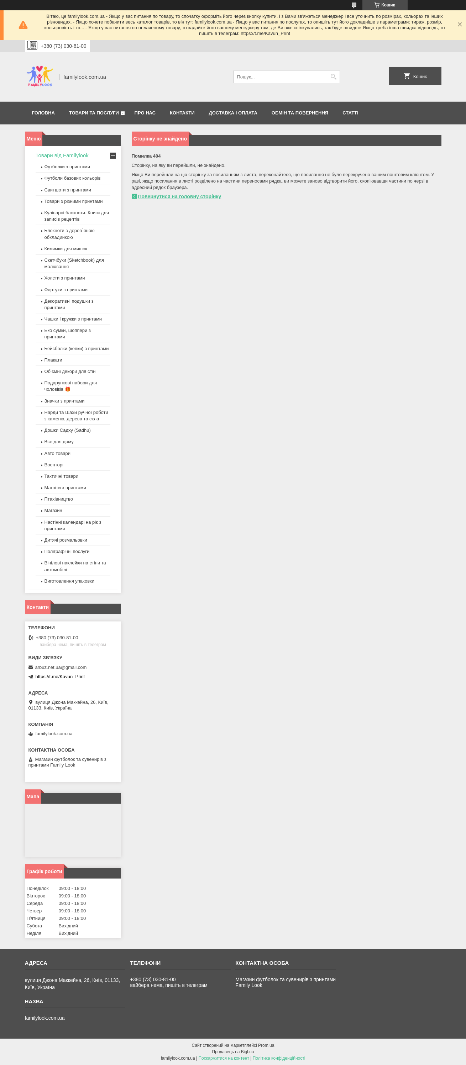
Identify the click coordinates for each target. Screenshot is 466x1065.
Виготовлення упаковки (69, 581)
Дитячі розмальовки (65, 540)
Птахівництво (58, 499)
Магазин (53, 510)
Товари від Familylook (62, 155)
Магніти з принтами (65, 487)
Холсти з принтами (64, 278)
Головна (43, 113)
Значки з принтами (64, 401)
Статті (350, 113)
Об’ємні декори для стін (70, 371)
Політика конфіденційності (279, 1058)
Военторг (54, 464)
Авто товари (57, 453)
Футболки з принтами (67, 166)
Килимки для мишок (66, 248)
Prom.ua (266, 1045)
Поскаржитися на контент (223, 1058)
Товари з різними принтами (73, 201)
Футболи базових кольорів (72, 178)
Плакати (53, 360)
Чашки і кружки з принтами (73, 319)
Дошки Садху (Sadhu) (67, 430)
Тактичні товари (61, 476)
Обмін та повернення (300, 113)
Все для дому (59, 441)
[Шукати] (334, 77)
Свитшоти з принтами (67, 190)
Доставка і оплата (233, 113)
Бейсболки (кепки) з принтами (76, 348)
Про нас (145, 113)
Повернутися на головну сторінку (179, 196)
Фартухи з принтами (66, 289)
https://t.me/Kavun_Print (60, 676)
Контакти (182, 113)
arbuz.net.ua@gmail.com (61, 667)
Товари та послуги (94, 113)
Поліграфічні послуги (67, 551)
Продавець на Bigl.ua (233, 1051)
